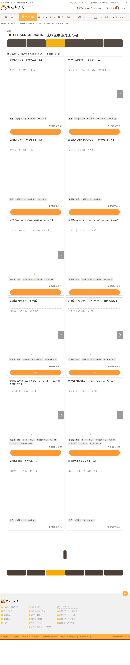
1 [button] (93, 113)
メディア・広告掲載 (31, 662)
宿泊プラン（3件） (36, 43)
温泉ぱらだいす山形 (67, 640)
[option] (35, 94)
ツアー (82, 17)
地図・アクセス (94, 43)
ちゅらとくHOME (7, 23)
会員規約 (7, 640)
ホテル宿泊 (28, 16)
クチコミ (113, 43)
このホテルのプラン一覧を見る (65, 579)
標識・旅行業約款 (68, 662)
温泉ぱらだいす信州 (67, 648)
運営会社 (4, 662)
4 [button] (39, 369)
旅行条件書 (84, 662)
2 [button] (95, 113)
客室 (55, 43)
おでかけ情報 (101, 17)
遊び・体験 (64, 17)
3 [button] (36, 369)
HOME (9, 17)
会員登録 (114, 3)
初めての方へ (8, 636)
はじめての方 (77, 3)
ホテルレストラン (46, 17)
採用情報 (15, 662)
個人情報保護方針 (50, 662)
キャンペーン (119, 17)
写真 (75, 43)
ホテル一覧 (20, 23)
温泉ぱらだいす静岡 (67, 644)
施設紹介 (17, 43)
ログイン (125, 3)
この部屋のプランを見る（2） (36, 133)
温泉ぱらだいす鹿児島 (68, 636)
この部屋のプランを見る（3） (94, 474)
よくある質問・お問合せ (97, 3)
